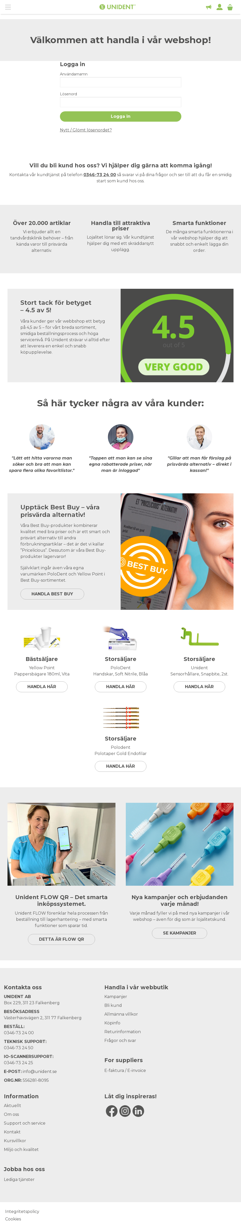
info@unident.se (40, 1071)
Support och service (24, 1123)
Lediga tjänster (19, 1179)
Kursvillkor (15, 1140)
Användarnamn (74, 74)
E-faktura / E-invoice (125, 1070)
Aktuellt (12, 1105)
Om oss (11, 1114)
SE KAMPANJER (179, 933)
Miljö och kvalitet (21, 1149)
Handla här (41, 686)
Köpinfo (112, 1023)
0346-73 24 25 (18, 1062)
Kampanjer (115, 996)
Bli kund (113, 1005)
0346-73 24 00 (19, 1032)
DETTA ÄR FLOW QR (61, 939)
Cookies (13, 1219)
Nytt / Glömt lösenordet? (86, 130)
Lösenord (68, 94)
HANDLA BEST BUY (52, 593)
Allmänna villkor (121, 1014)
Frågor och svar (120, 1040)
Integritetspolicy (22, 1211)
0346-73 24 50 (18, 1047)
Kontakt (12, 1132)
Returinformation (122, 1031)
